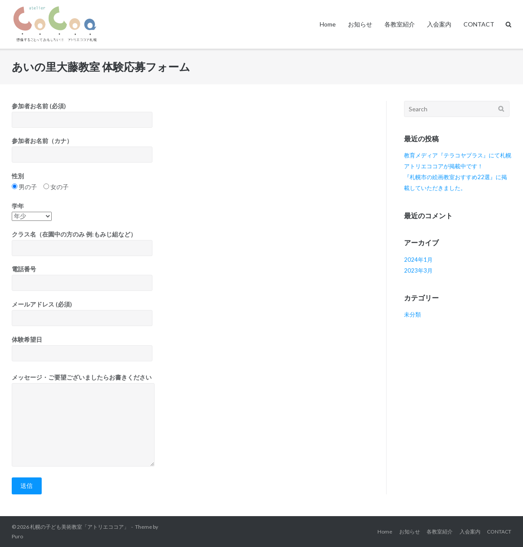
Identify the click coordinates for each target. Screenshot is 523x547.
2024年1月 (418, 259)
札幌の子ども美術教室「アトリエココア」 (79, 527)
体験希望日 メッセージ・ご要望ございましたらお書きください (190, 406)
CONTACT (478, 24)
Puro (17, 536)
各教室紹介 (399, 24)
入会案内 (439, 24)
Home (328, 24)
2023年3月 (418, 270)
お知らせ (360, 24)
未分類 (412, 314)
